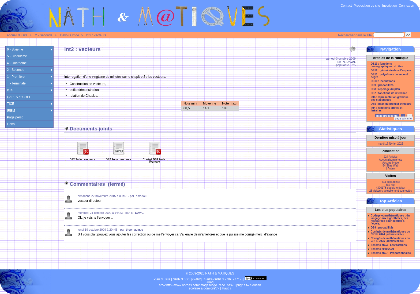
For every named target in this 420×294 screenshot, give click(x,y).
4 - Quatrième (17, 63)
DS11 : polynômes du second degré (389, 76)
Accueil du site (17, 35)
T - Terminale (16, 83)
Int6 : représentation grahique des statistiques (389, 98)
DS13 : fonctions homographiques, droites (387, 65)
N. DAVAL (349, 61)
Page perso (15, 117)
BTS (10, 90)
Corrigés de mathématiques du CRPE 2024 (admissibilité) (390, 233)
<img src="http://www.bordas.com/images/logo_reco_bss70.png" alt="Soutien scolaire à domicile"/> (210, 285)
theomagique (134, 229)
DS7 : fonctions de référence (389, 93)
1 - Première (16, 77)
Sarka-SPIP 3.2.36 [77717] (223, 279)
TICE (10, 104)
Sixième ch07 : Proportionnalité (391, 253)
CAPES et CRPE (19, 97)
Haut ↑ (226, 288)
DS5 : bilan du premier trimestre (391, 104)
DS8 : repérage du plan (385, 89)
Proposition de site (367, 5)
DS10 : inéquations (383, 81)
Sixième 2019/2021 (382, 249)
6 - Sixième (15, 49)
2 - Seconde (43, 35)
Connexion (406, 5)
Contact (346, 5)
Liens (11, 124)
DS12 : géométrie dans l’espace (391, 70)
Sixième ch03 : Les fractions (389, 245)
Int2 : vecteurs (96, 35)
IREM (11, 111)
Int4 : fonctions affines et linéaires (386, 109)
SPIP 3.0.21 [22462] (187, 279)
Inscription (389, 5)
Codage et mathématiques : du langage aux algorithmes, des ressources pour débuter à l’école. (390, 219)
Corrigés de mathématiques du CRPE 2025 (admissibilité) (390, 239)
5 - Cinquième (17, 56)
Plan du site (161, 279)
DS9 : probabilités (382, 85)
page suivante (403, 118)
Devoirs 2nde (69, 35)
